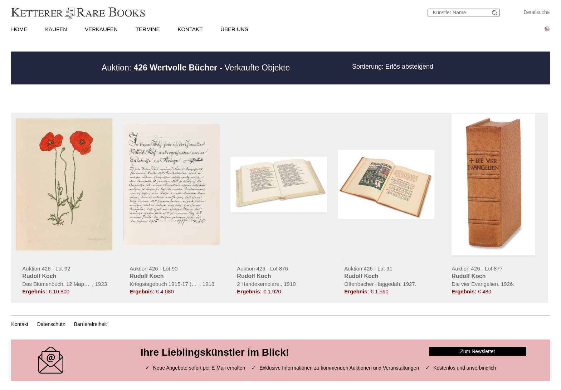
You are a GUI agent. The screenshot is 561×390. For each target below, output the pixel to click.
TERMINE (148, 29)
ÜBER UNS (234, 29)
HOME (19, 29)
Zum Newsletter (477, 351)
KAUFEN (56, 29)
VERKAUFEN (101, 29)
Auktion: (159, 67)
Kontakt (19, 324)
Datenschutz (51, 324)
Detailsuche (536, 12)
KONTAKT (190, 29)
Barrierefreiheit (90, 324)
